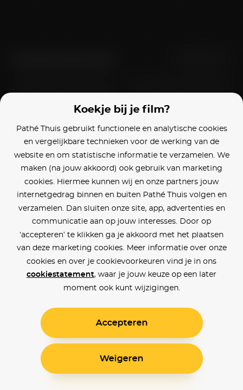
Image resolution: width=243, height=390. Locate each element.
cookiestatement (60, 274)
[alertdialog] (121, 195)
